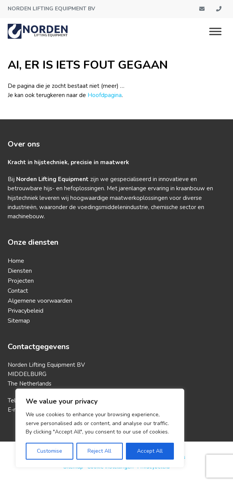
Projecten (21, 281)
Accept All (150, 451)
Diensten (20, 271)
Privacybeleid (25, 311)
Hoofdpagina (105, 95)
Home (16, 261)
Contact (18, 291)
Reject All (99, 451)
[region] (99, 428)
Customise (49, 451)
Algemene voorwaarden (40, 301)
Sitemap (19, 321)
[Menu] (215, 31)
